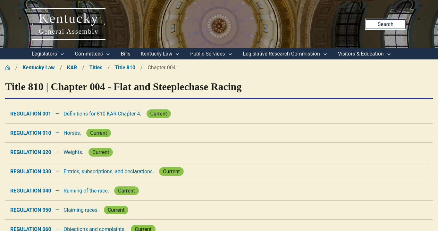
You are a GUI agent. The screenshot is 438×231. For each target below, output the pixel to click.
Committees (93, 54)
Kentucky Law (160, 54)
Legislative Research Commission (285, 54)
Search (385, 24)
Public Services (211, 54)
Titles (96, 67)
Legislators (48, 54)
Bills (126, 54)
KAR (72, 67)
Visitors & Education (365, 54)
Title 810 (125, 67)
